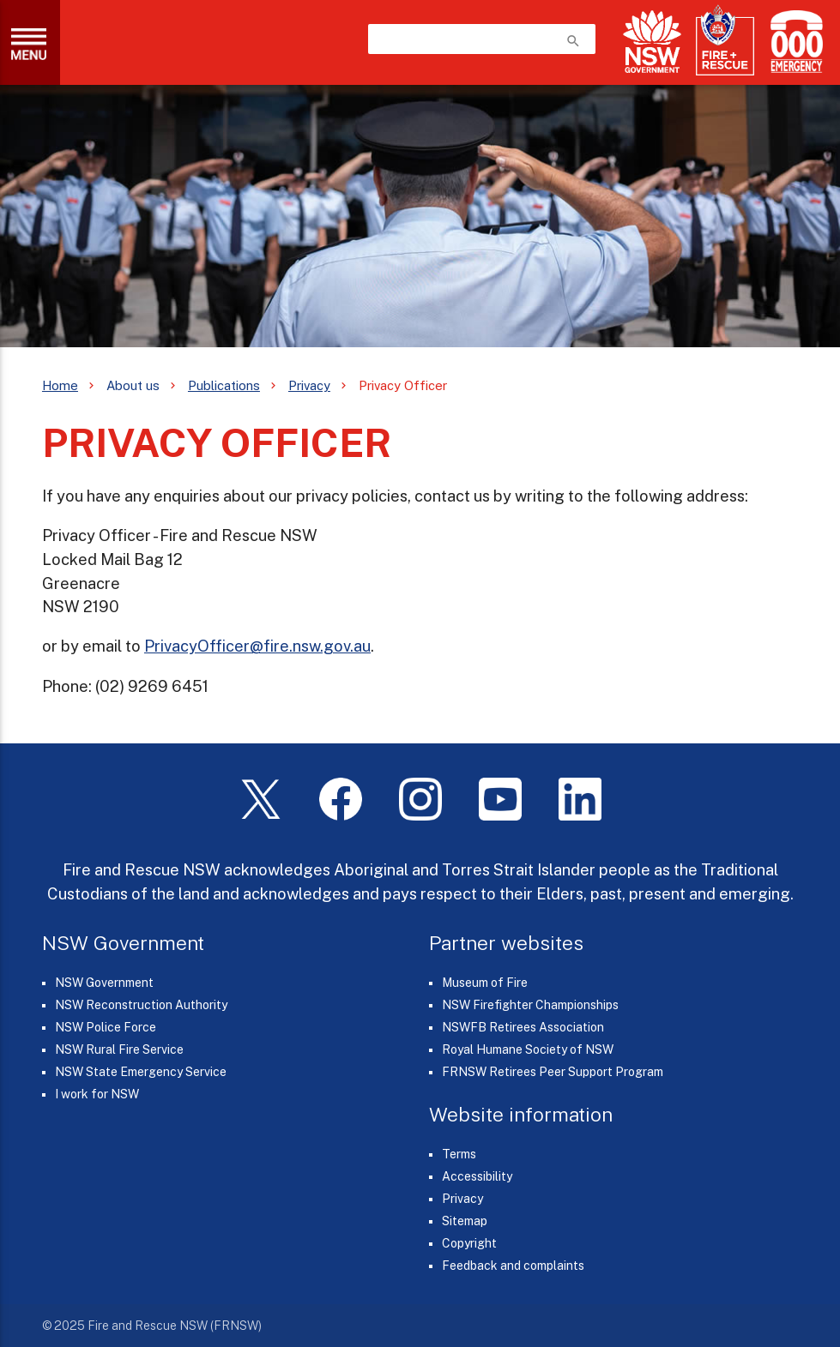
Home (60, 385)
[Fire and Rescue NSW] (725, 40)
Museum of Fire (485, 982)
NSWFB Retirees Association (523, 1027)
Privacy (309, 385)
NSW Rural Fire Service (119, 1049)
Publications (224, 385)
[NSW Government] (652, 41)
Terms (459, 1154)
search (573, 41)
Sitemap (464, 1221)
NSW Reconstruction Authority (141, 1005)
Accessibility (477, 1176)
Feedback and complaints (513, 1265)
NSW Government (104, 982)
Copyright (469, 1243)
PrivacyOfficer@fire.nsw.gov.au (257, 645)
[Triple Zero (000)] (793, 41)
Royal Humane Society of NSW (527, 1049)
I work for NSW (97, 1094)
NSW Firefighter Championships (530, 1005)
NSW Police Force (105, 1027)
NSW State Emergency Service (141, 1072)
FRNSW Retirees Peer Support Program (552, 1072)
